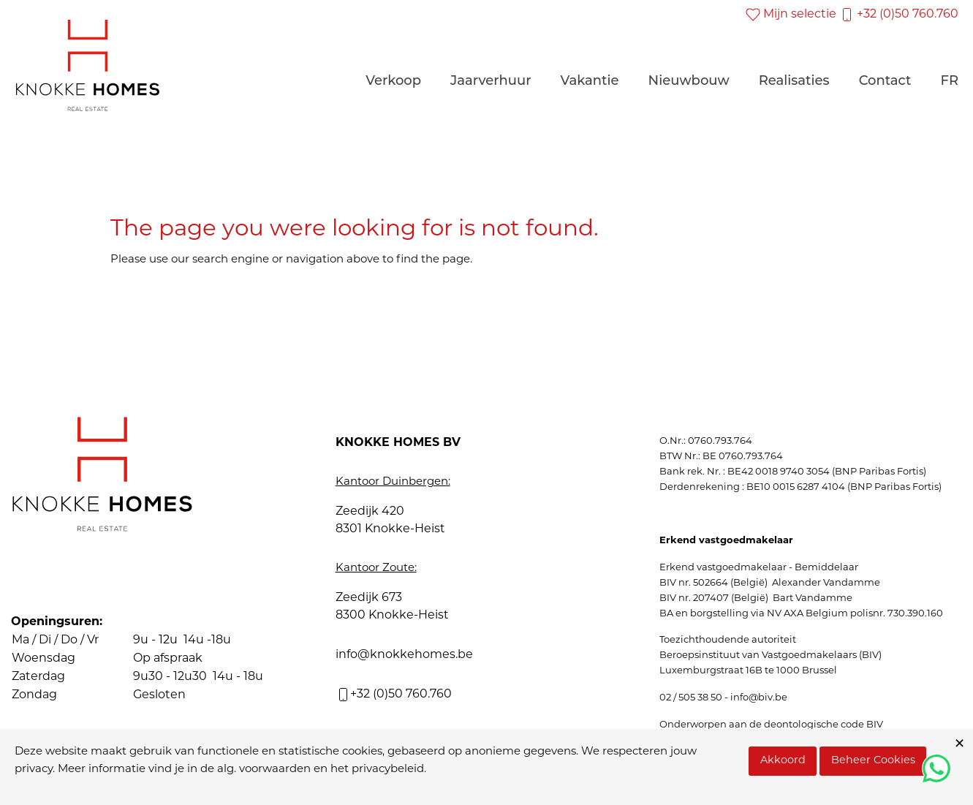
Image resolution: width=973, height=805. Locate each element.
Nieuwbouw (689, 80)
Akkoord (783, 760)
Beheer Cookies (873, 760)
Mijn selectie (791, 14)
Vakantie (590, 80)
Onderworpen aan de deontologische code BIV (771, 725)
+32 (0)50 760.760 (898, 14)
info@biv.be (758, 698)
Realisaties (794, 80)
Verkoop (393, 80)
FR (949, 80)
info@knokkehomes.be (404, 655)
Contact (885, 80)
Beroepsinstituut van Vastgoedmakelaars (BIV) (770, 655)
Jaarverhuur (490, 80)
